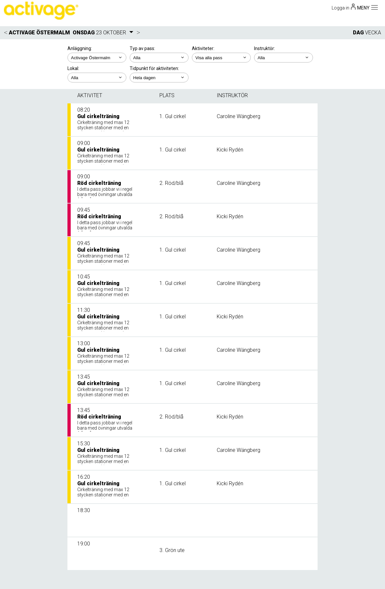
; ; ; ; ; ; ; (283, 57)
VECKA (373, 32)
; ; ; (96, 77)
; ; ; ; (221, 57)
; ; (159, 57)
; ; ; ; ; (159, 77)
